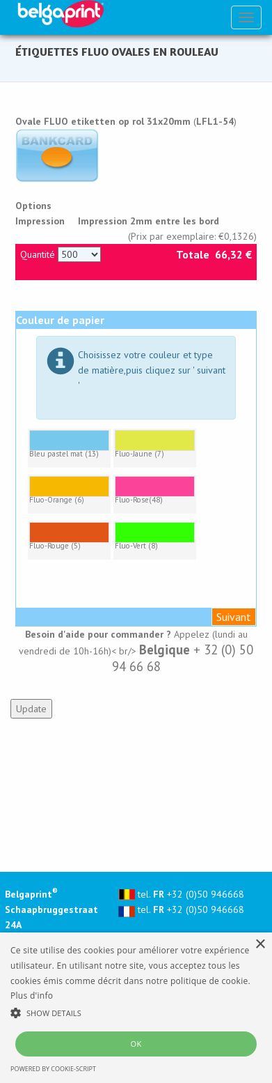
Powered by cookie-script (53, 1068)
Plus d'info (31, 995)
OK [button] (135, 1043)
